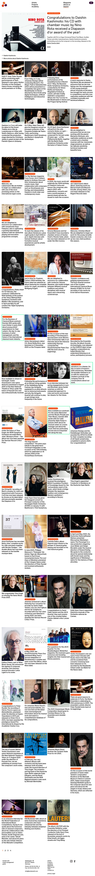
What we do (51, 867)
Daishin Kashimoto (10, 55)
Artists (34, 3)
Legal (53, 873)
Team (49, 868)
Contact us (51, 870)
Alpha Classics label (53, 43)
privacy (50, 873)
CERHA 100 (51, 179)
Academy (35, 7)
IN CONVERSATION (30, 173)
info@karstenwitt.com (31, 871)
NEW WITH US (74, 78)
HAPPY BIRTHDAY (6, 287)
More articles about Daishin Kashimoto (16, 58)
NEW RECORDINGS (76, 181)
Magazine (67, 3)
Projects (35, 5)
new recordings (53, 13)
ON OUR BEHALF (7, 316)
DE (91, 3)
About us (66, 5)
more (48, 47)
